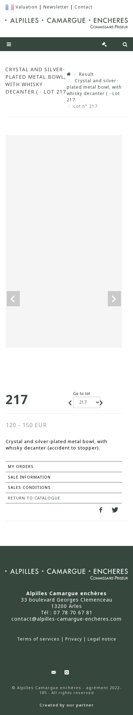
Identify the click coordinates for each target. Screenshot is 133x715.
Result (86, 74)
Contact (83, 7)
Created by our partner (66, 705)
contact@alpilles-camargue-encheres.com (66, 618)
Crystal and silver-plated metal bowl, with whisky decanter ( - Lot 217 (94, 90)
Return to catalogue (34, 498)
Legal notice (102, 639)
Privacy (73, 639)
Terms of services (38, 639)
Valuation (27, 7)
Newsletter (56, 7)
